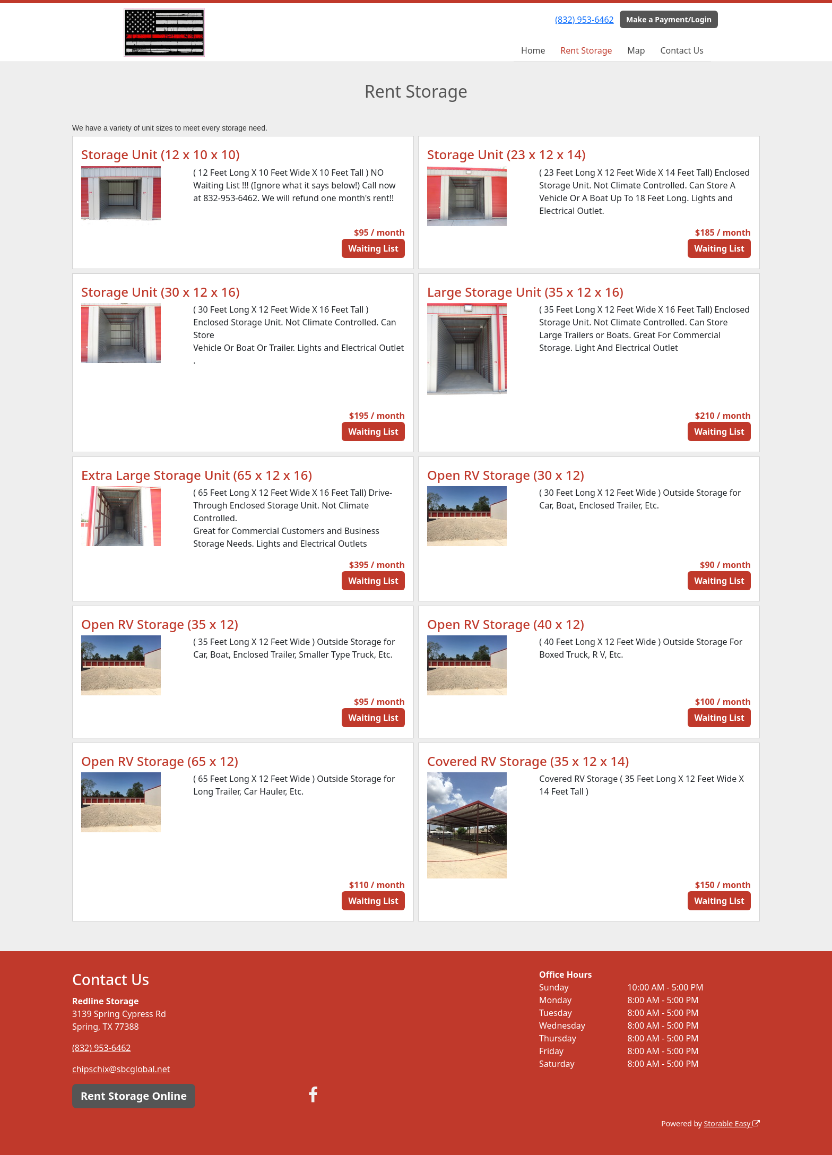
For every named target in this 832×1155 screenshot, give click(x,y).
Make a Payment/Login (669, 19)
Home (533, 50)
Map (636, 50)
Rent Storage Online (134, 1096)
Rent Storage (586, 50)
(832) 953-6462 (584, 19)
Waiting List (373, 248)
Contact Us (681, 50)
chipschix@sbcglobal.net (121, 1069)
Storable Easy (732, 1123)
